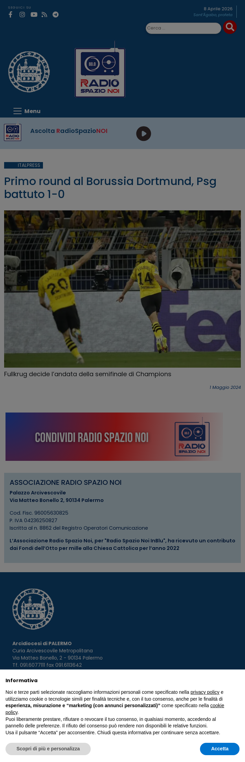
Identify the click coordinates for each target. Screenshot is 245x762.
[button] (236, 680)
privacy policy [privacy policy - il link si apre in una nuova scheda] (205, 692)
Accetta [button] (220, 748)
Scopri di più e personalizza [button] (48, 748)
